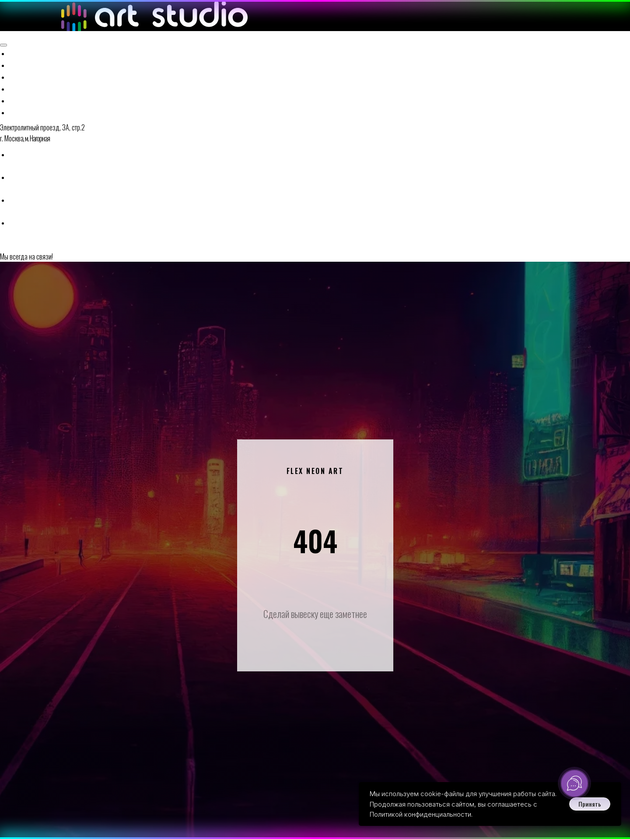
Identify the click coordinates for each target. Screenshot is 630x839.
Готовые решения (57, 51)
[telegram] (15, 143)
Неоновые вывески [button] (60, 34)
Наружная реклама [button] (60, 43)
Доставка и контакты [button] (65, 69)
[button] (29, 184)
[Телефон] (15, 98)
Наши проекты (51, 60)
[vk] (15, 166)
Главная (26, 25)
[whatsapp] (15, 120)
